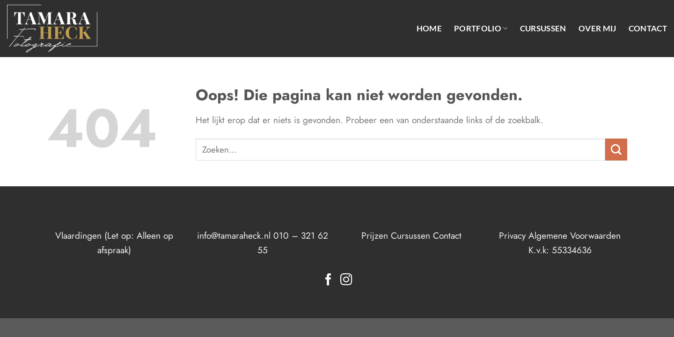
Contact (648, 28)
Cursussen (543, 28)
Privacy (512, 235)
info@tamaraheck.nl (234, 235)
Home (429, 28)
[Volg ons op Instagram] (346, 280)
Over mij (597, 28)
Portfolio (481, 28)
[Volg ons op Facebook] (328, 280)
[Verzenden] (616, 150)
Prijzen (374, 235)
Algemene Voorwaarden (574, 235)
